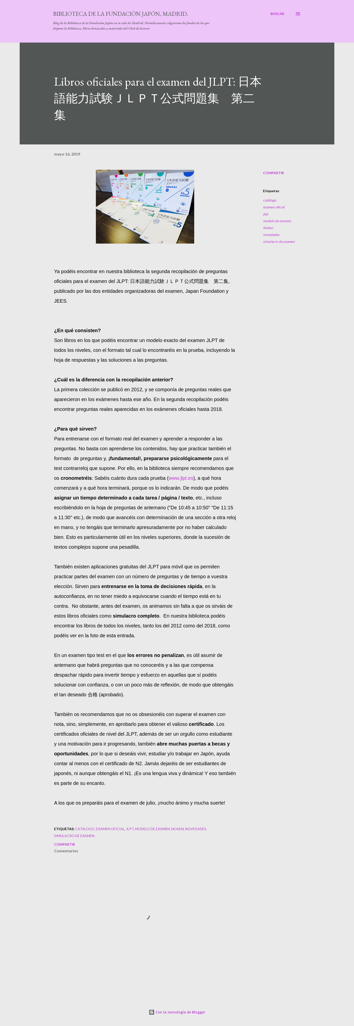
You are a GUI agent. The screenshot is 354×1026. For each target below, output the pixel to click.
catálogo (269, 200)
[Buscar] (277, 14)
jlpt (265, 214)
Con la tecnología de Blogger (177, 1012)
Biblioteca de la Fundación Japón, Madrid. (120, 13)
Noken (268, 228)
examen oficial (274, 207)
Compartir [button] (273, 173)
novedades (271, 235)
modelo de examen (277, 221)
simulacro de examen (279, 241)
